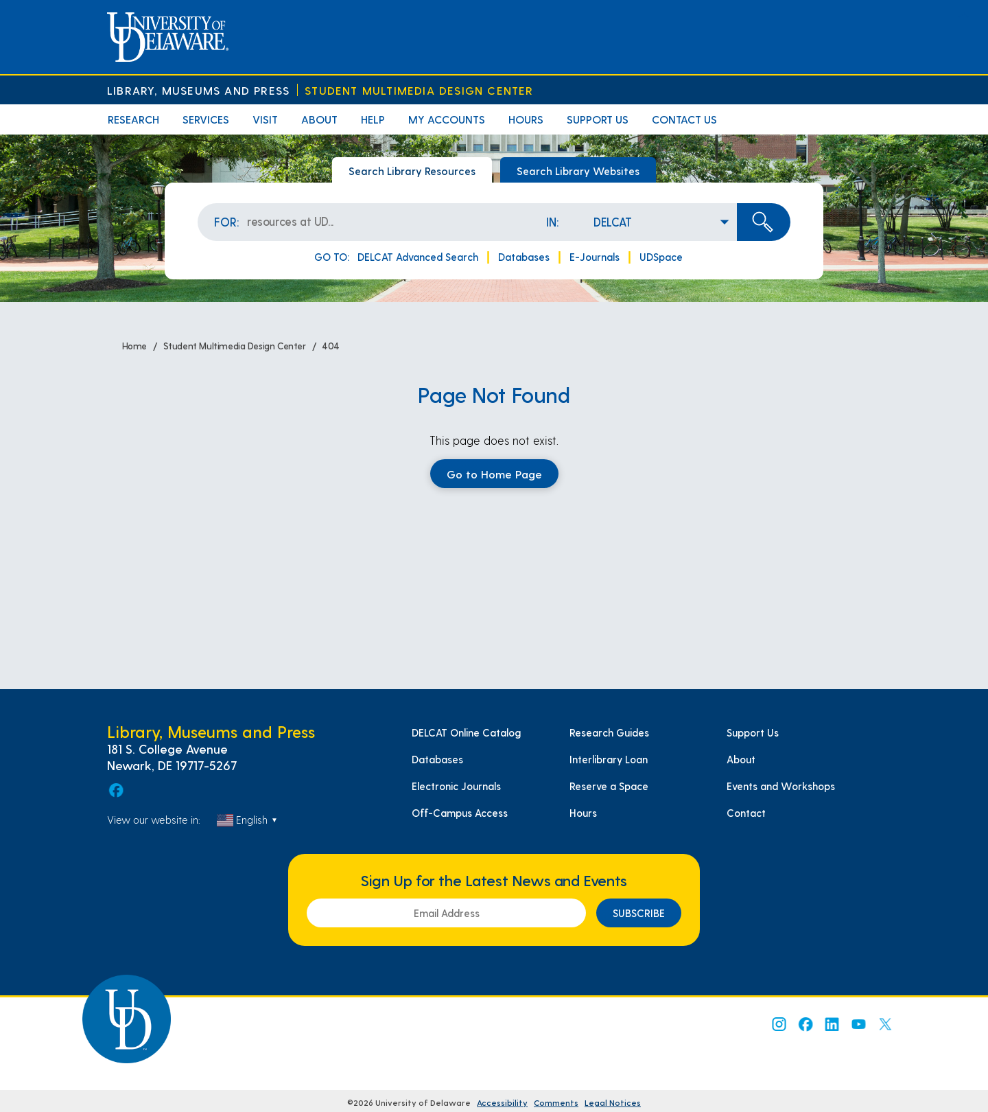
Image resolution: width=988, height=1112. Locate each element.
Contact (746, 813)
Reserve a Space (608, 786)
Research (133, 119)
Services (206, 119)
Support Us (597, 119)
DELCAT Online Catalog (466, 732)
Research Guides (609, 732)
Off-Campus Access (460, 813)
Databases (524, 257)
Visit (265, 119)
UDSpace (661, 257)
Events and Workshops (781, 786)
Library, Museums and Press (198, 90)
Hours (525, 119)
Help (373, 119)
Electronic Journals (456, 786)
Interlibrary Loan (608, 759)
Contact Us (684, 119)
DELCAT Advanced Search (417, 257)
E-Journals (594, 257)
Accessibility (502, 1102)
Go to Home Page (494, 473)
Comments (556, 1102)
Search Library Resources (412, 170)
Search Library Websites (578, 170)
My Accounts (446, 119)
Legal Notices (613, 1102)
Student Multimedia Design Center (419, 90)
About (319, 119)
